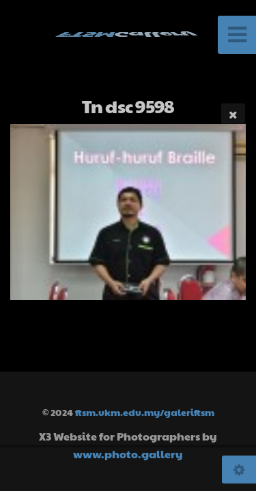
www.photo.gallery (128, 454)
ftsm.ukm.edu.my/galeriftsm (144, 412)
